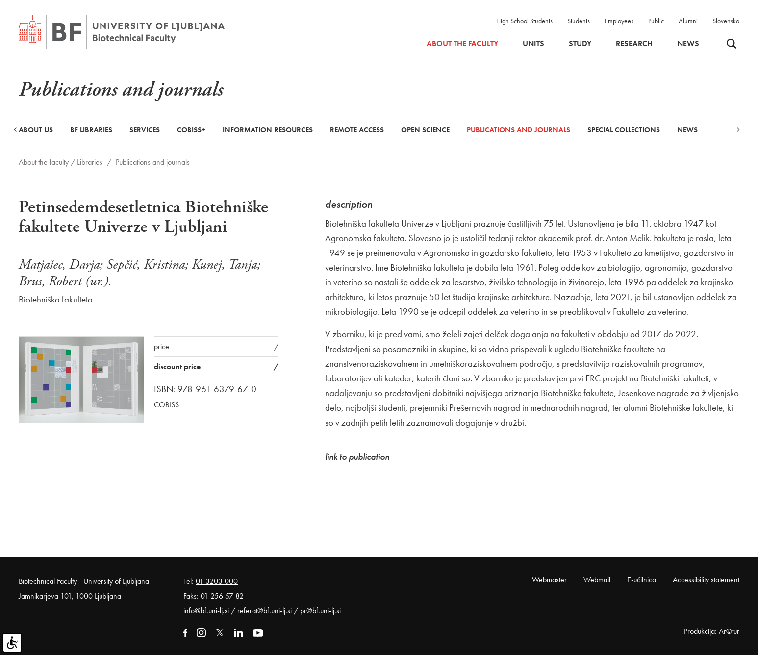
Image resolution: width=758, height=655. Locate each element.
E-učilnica (641, 580)
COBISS (166, 405)
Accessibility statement (706, 580)
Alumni (688, 20)
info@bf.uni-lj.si (206, 610)
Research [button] (634, 43)
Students (578, 20)
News (688, 43)
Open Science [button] (425, 130)
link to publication (357, 457)
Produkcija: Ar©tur (711, 631)
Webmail (596, 580)
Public (656, 20)
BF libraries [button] (91, 130)
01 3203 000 (217, 581)
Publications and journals (518, 130)
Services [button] (144, 130)
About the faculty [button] (462, 43)
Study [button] (580, 43)
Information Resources (268, 130)
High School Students (524, 20)
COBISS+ (191, 130)
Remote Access (357, 130)
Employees (619, 20)
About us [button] (36, 130)
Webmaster (549, 580)
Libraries (89, 162)
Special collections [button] (623, 130)
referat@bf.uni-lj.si (264, 610)
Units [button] (533, 43)
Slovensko (725, 20)
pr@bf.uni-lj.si (320, 610)
